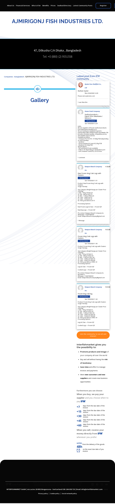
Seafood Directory (64, 5)
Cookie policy (55, 494)
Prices (53, 5)
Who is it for (36, 5)
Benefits (45, 5)
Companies (8, 77)
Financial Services (23, 5)
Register (103, 5)
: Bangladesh (18, 77)
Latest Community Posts (82, 5)
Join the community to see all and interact (93, 335)
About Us (10, 5)
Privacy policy (43, 494)
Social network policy (69, 494)
